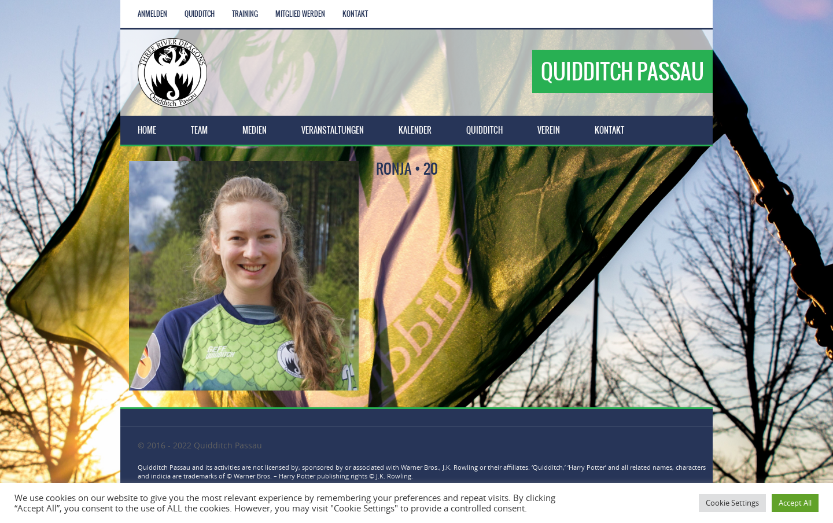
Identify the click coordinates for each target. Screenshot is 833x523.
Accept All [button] (795, 503)
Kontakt (355, 14)
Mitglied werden (300, 14)
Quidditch (200, 14)
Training (245, 14)
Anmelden (152, 14)
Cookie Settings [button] (732, 503)
